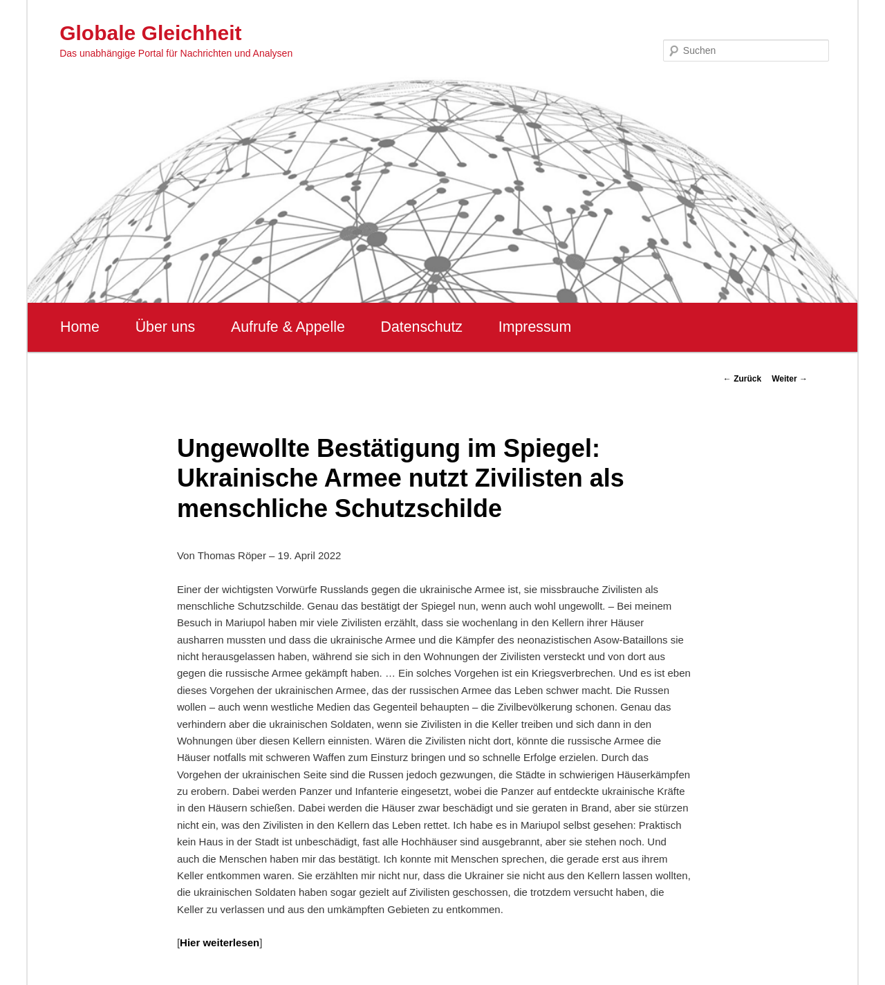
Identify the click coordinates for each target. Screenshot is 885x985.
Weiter (790, 379)
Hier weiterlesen (219, 942)
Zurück (742, 379)
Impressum (535, 327)
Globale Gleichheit (150, 32)
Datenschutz (421, 327)
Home (80, 327)
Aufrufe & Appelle (288, 327)
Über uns (166, 327)
